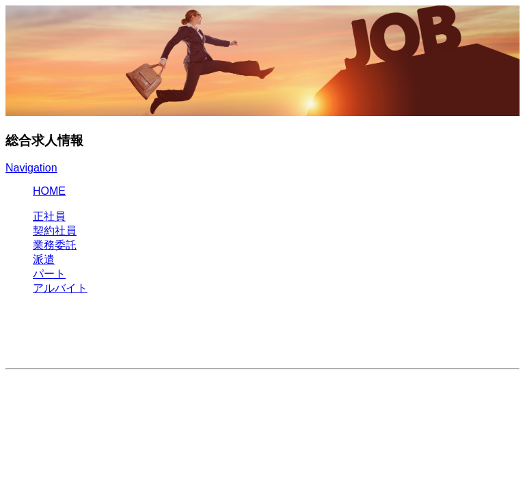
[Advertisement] (142, 337)
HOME (49, 191)
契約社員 (55, 230)
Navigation (31, 168)
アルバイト (60, 288)
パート (49, 273)
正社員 (49, 216)
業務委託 (55, 245)
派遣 (44, 259)
